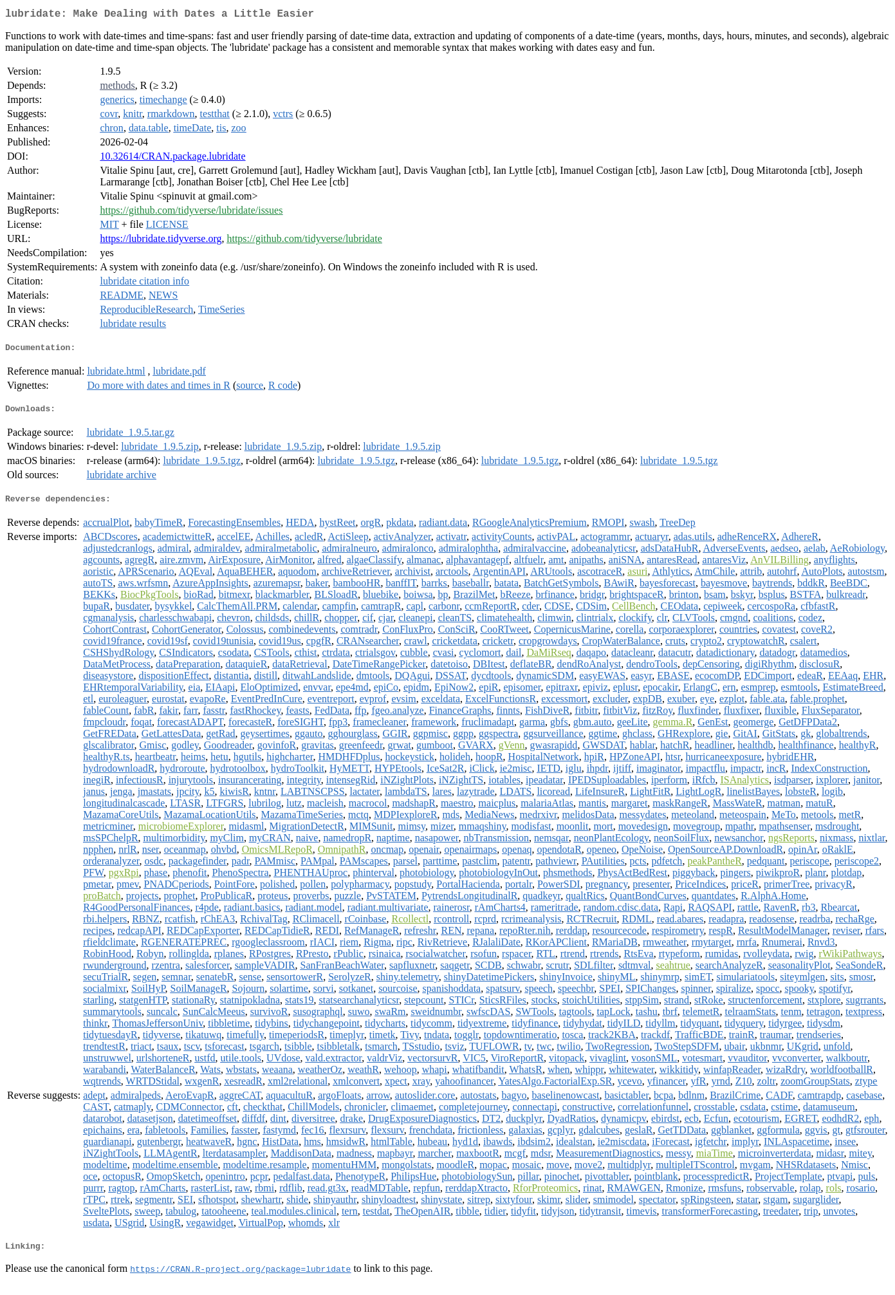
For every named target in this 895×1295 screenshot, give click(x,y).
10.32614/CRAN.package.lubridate (172, 158)
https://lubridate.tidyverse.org (160, 241)
